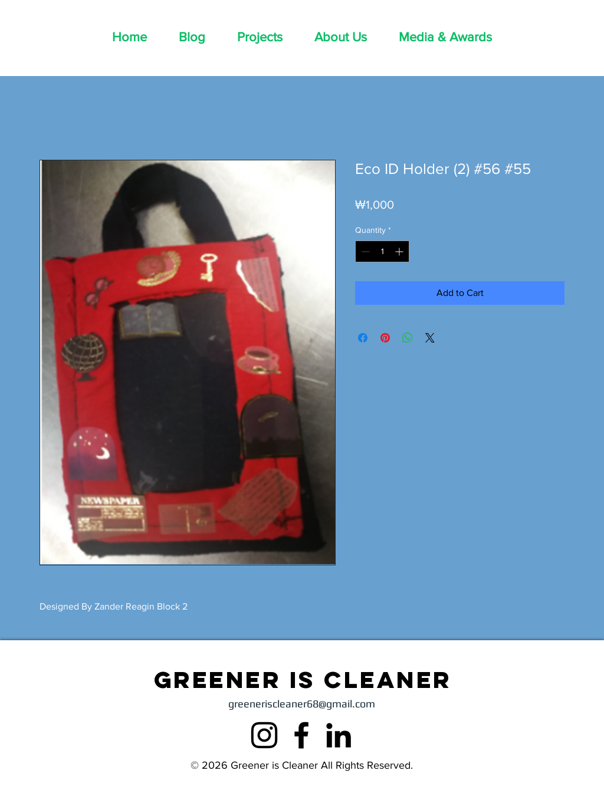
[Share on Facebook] (363, 338)
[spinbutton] (382, 251)
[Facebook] (301, 735)
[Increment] (400, 251)
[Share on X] (430, 338)
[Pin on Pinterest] (385, 338)
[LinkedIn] (338, 735)
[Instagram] (264, 735)
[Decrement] (364, 251)
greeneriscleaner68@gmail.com (301, 703)
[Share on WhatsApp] (408, 338)
